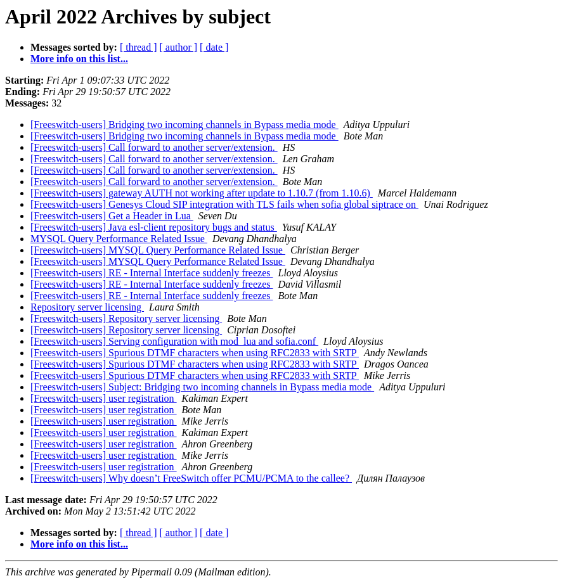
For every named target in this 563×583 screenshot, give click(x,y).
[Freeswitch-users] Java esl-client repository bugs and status (153, 227)
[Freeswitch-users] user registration (103, 398)
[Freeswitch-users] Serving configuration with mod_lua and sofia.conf (174, 341)
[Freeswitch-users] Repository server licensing (126, 318)
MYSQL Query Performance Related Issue (118, 238)
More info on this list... (79, 58)
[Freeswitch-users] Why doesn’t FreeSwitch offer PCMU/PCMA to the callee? (191, 478)
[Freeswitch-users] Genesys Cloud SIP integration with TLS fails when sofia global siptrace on (224, 204)
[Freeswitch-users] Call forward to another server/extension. (154, 147)
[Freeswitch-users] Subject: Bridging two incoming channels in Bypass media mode (202, 386)
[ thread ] (138, 47)
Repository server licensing (87, 307)
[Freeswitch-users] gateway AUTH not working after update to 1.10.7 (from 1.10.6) (201, 193)
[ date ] (214, 47)
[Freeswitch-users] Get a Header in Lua (111, 215)
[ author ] (179, 47)
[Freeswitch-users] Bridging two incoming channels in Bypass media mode (184, 124)
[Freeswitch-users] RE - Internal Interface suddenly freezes (151, 272)
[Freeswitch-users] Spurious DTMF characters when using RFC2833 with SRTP (194, 352)
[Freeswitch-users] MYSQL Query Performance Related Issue (157, 250)
